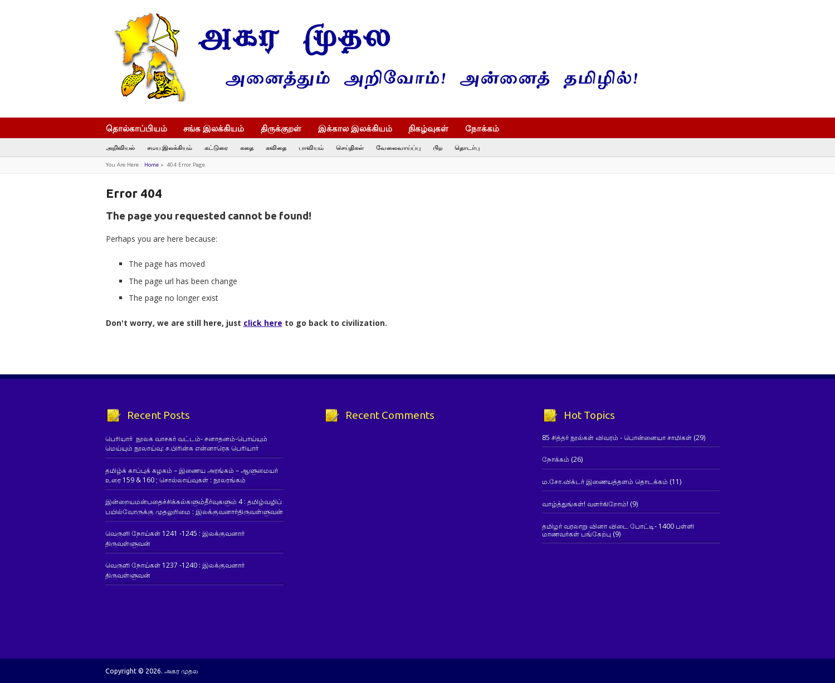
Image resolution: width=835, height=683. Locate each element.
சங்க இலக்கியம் (213, 128)
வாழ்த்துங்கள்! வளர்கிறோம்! (585, 504)
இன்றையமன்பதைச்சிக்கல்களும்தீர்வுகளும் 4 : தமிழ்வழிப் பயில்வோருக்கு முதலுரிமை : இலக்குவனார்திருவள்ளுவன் (194, 506)
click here (262, 323)
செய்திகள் (350, 147)
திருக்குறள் (281, 128)
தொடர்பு (467, 147)
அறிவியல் (120, 147)
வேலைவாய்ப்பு (398, 147)
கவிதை (276, 147)
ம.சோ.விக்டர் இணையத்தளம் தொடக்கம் (605, 481)
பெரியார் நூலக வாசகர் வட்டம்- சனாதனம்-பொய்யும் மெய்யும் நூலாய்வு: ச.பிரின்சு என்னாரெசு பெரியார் (186, 443)
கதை (246, 147)
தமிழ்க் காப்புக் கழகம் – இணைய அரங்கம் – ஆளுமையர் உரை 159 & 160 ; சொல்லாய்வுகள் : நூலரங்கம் (191, 475)
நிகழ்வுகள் (428, 128)
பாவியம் (311, 147)
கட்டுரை (216, 147)
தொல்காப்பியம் (136, 128)
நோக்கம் (487, 129)
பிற (437, 147)
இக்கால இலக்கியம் (355, 128)
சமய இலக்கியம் (169, 147)
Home (151, 164)
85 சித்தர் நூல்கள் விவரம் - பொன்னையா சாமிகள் (617, 437)
